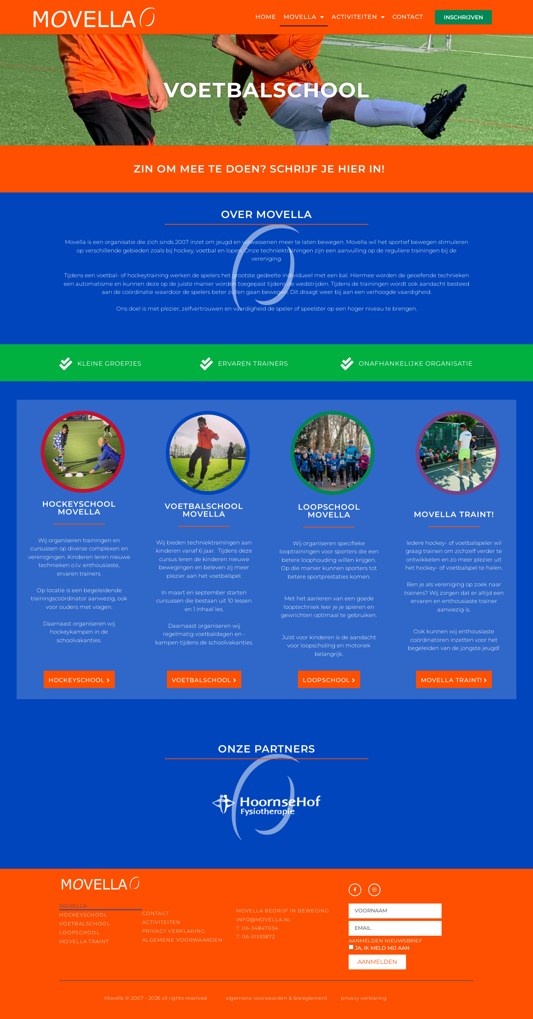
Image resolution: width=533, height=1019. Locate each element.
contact (407, 16)
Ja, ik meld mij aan (382, 948)
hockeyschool (83, 915)
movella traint (84, 941)
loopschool (79, 932)
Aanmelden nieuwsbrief (385, 940)
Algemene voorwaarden (182, 940)
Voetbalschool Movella (204, 510)
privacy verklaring (173, 931)
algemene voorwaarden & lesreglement (277, 998)
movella (304, 17)
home (265, 16)
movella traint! (454, 514)
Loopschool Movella (329, 510)
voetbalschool (84, 923)
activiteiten (358, 17)
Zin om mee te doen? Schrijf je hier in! (259, 168)
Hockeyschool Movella (79, 507)
